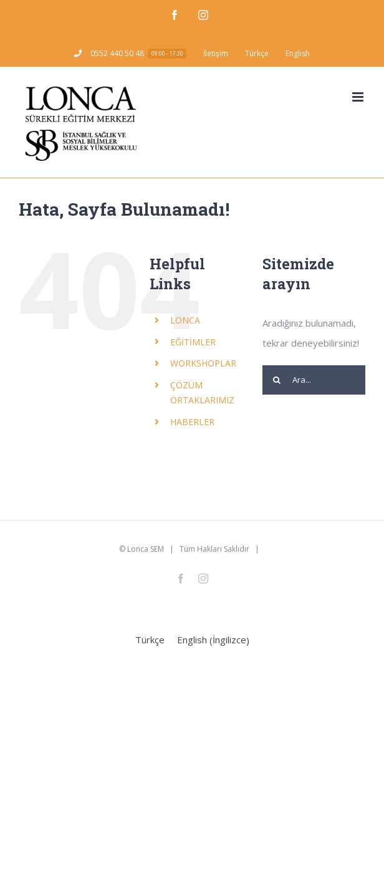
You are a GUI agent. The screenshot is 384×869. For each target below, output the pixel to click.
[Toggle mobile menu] (358, 96)
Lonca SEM (145, 549)
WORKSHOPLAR (203, 363)
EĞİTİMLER (193, 342)
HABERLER (192, 422)
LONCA (185, 320)
